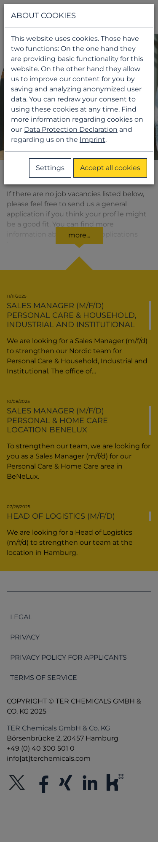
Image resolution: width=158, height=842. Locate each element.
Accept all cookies (110, 168)
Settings (50, 168)
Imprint (92, 140)
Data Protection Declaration (71, 129)
